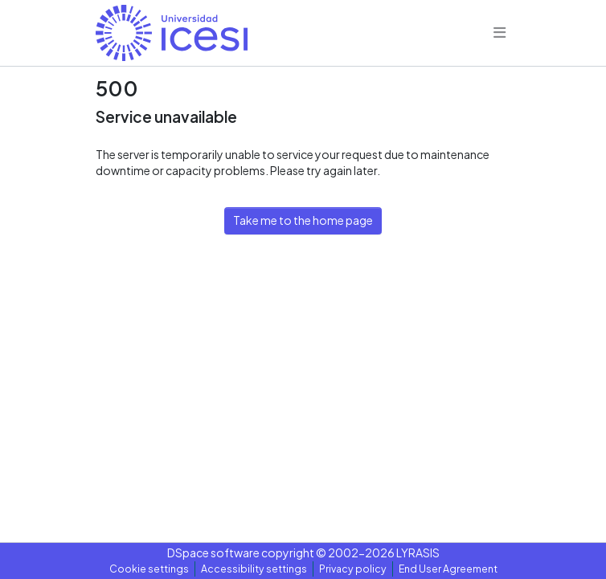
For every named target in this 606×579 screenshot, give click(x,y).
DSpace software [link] (213, 552)
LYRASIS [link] (418, 552)
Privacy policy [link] (353, 568)
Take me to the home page (303, 220)
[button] (172, 33)
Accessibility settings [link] (254, 568)
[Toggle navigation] (499, 33)
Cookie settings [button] (149, 568)
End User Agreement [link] (448, 568)
